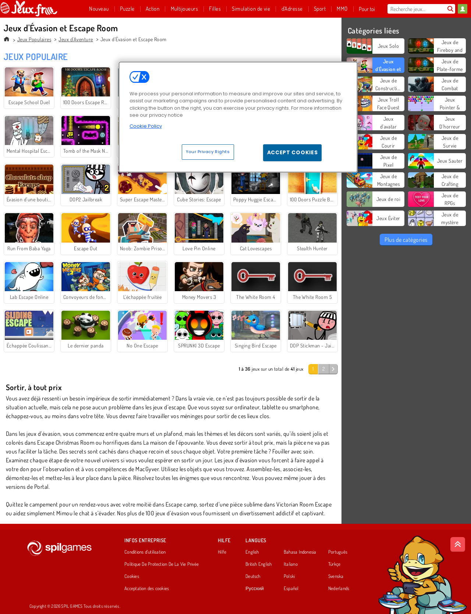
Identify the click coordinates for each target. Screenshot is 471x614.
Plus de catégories (406, 239)
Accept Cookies (292, 152)
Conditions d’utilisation (145, 552)
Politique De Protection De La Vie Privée (161, 564)
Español (291, 588)
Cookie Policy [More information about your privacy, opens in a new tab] (146, 126)
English (252, 552)
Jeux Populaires (34, 39)
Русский (254, 588)
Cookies (131, 576)
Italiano (291, 564)
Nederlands (338, 588)
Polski (289, 576)
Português (337, 552)
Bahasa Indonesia (300, 552)
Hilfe (222, 552)
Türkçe (334, 564)
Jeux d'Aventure (76, 39)
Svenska (336, 576)
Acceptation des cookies (146, 588)
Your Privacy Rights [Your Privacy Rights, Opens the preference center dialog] (208, 152)
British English (258, 564)
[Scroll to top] (457, 544)
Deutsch (253, 576)
